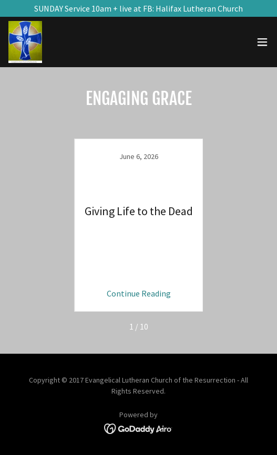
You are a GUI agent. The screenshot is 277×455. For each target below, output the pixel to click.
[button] (262, 41)
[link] (25, 42)
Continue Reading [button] (139, 293)
